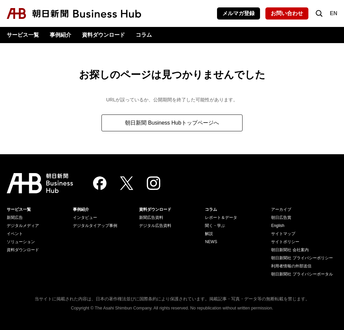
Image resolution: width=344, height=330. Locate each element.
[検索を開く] (319, 13)
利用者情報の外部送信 (291, 266)
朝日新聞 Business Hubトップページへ (172, 123)
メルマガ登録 (238, 13)
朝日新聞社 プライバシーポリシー (302, 258)
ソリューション (21, 241)
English (277, 225)
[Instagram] (153, 183)
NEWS (211, 241)
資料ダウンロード (103, 35)
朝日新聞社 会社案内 (289, 250)
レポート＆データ (221, 217)
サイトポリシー (285, 241)
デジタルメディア (23, 225)
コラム (144, 35)
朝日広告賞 (281, 217)
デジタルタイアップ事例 (95, 225)
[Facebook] (99, 183)
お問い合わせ (287, 13)
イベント (15, 233)
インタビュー (85, 217)
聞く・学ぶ (215, 225)
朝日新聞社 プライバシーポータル (302, 274)
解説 (209, 233)
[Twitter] (126, 183)
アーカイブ (281, 209)
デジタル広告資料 (155, 225)
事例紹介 (60, 35)
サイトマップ (283, 233)
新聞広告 (15, 217)
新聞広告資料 (151, 217)
